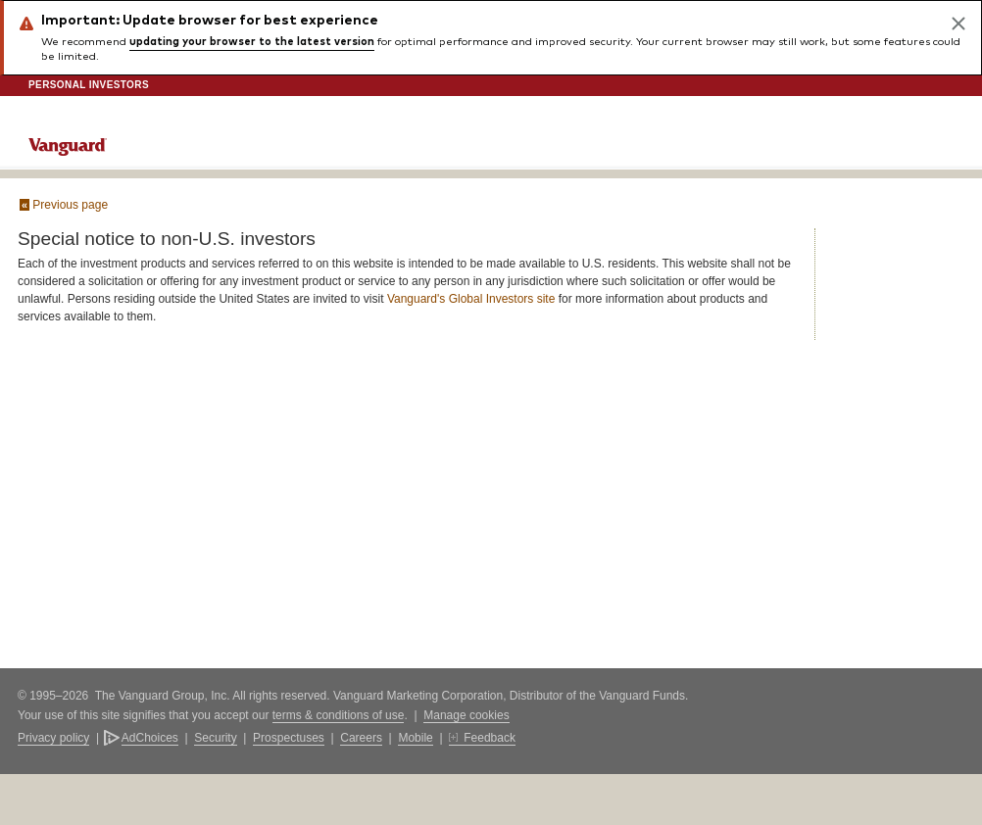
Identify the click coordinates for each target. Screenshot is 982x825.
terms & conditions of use (338, 715)
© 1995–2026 (55, 696)
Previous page (64, 205)
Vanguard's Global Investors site (471, 299)
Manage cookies (466, 715)
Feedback (490, 738)
